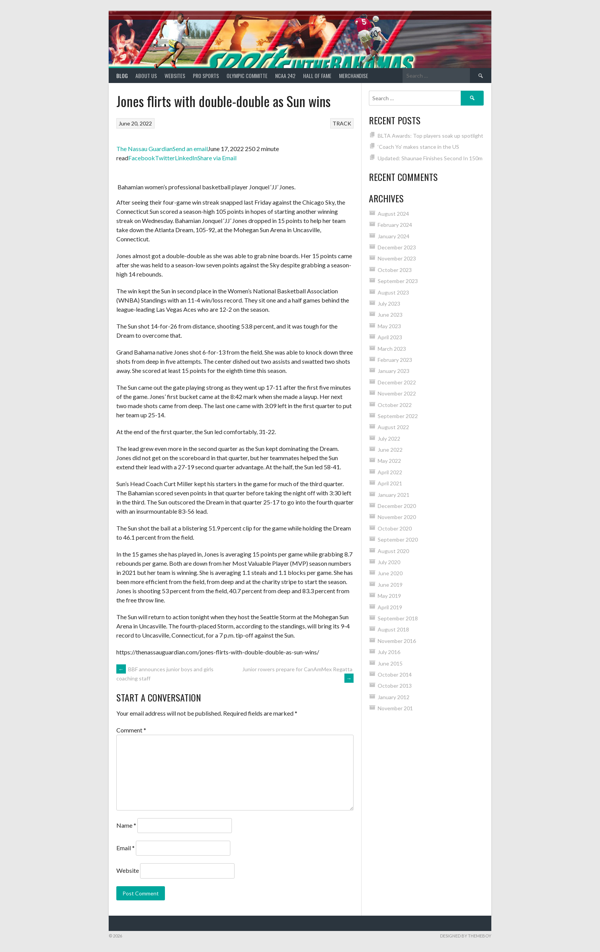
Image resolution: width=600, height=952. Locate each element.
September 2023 (398, 281)
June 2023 (390, 314)
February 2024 (395, 224)
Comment (131, 730)
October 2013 (395, 685)
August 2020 (393, 551)
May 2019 (389, 595)
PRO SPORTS (206, 76)
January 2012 (393, 697)
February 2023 (395, 359)
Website (127, 870)
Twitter (165, 157)
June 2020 (390, 573)
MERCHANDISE (353, 76)
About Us (146, 76)
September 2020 (398, 539)
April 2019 (390, 607)
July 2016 (389, 652)
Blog (122, 76)
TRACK (342, 123)
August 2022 (393, 427)
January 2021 (393, 494)
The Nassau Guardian (144, 148)
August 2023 (393, 292)
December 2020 (397, 506)
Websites (175, 76)
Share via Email (216, 157)
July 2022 (389, 438)
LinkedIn (186, 157)
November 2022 (397, 393)
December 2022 (397, 382)
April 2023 (390, 337)
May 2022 (389, 460)
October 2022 (395, 405)
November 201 (395, 708)
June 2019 (390, 584)
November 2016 (397, 641)
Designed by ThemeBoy (465, 935)
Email (125, 847)
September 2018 (398, 618)
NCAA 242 (285, 76)
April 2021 (390, 483)
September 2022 (398, 416)
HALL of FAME (317, 76)
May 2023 (389, 326)
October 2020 (395, 528)
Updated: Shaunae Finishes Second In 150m (430, 158)
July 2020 (389, 562)
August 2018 (393, 629)
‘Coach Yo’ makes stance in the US (418, 146)
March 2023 (392, 348)
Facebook (141, 157)
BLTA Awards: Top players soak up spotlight (430, 135)
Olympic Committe (247, 76)
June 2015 (390, 663)
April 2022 (390, 472)
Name (126, 825)
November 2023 (397, 258)
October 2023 (395, 270)
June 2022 (390, 449)
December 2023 (397, 247)
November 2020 (397, 517)
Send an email (190, 148)
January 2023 (393, 371)
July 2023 (389, 303)
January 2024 (393, 236)
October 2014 (395, 674)
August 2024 (393, 213)
